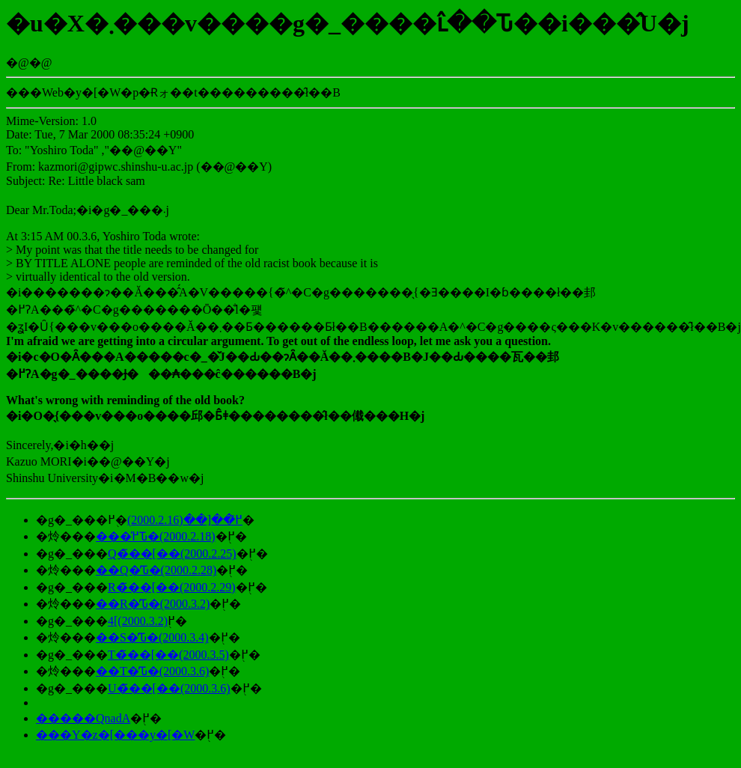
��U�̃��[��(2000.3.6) (169, 688)
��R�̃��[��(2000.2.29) (172, 587)
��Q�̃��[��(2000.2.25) (172, 553)
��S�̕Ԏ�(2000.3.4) (152, 637)
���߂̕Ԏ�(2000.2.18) (156, 536)
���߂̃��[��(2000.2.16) (185, 519)
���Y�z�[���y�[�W (115, 734)
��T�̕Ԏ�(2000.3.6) (152, 671)
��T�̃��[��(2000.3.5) (168, 654)
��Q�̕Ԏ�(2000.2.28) (156, 570)
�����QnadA (83, 718)
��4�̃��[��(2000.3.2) (138, 621)
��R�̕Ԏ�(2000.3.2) (153, 603)
